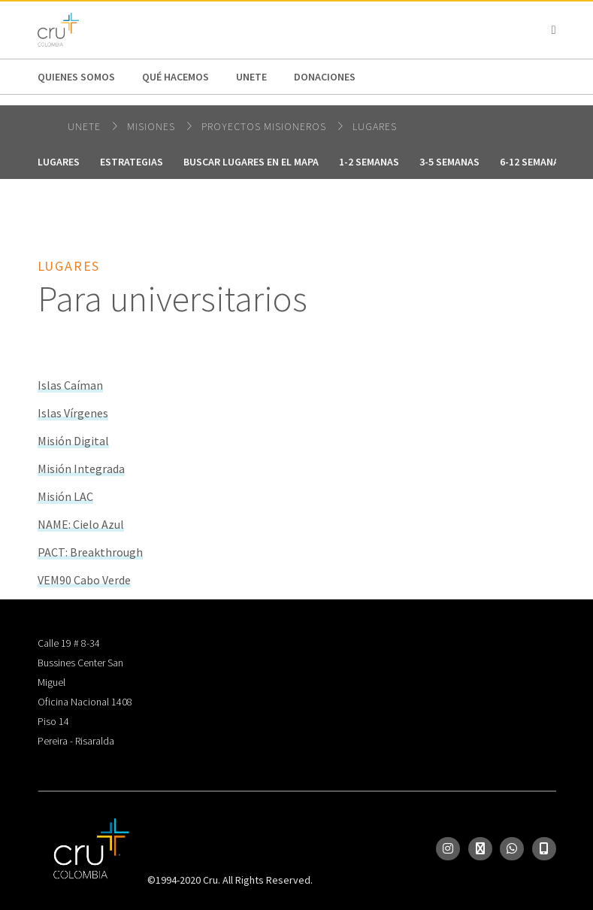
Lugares (374, 126)
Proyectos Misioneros (265, 126)
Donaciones (324, 76)
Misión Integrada (81, 468)
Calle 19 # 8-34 (69, 643)
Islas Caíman (70, 385)
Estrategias (131, 161)
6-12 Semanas (532, 161)
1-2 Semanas (369, 161)
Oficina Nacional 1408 (85, 701)
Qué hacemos (175, 76)
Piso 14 (53, 721)
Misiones (152, 126)
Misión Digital (73, 440)
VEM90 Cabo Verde (84, 579)
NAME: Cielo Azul (81, 524)
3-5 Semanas (449, 161)
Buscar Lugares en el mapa (251, 161)
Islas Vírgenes (73, 412)
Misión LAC (65, 496)
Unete (251, 76)
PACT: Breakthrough (90, 552)
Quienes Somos (76, 76)
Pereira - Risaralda (76, 741)
